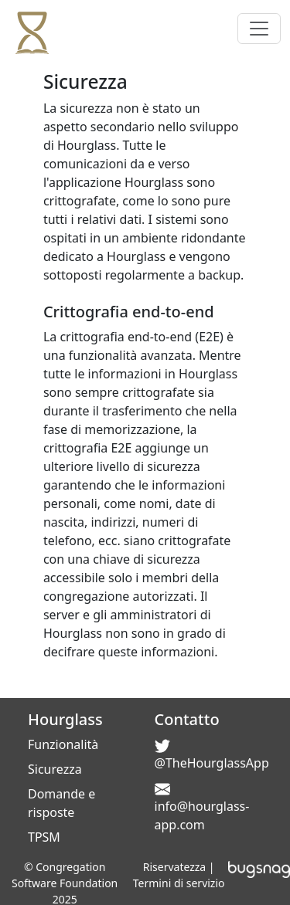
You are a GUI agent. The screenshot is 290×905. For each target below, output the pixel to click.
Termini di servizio (179, 883)
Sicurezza (55, 769)
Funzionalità (63, 744)
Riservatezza (174, 866)
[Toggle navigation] (259, 28)
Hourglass (65, 719)
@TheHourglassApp (212, 762)
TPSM (44, 837)
